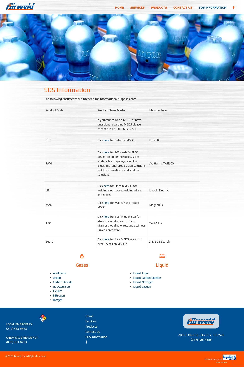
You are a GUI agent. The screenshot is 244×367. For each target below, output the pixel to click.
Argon (57, 277)
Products (159, 7)
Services (137, 7)
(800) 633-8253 (16, 342)
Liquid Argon (141, 273)
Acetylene (59, 273)
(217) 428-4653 (201, 339)
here (106, 140)
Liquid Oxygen (142, 286)
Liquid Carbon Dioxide (147, 277)
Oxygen (57, 300)
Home (119, 7)
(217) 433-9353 (16, 328)
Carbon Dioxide (62, 282)
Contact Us (182, 7)
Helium (57, 291)
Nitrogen (59, 295)
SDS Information (212, 7)
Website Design (211, 359)
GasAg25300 (61, 286)
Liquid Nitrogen (143, 282)
